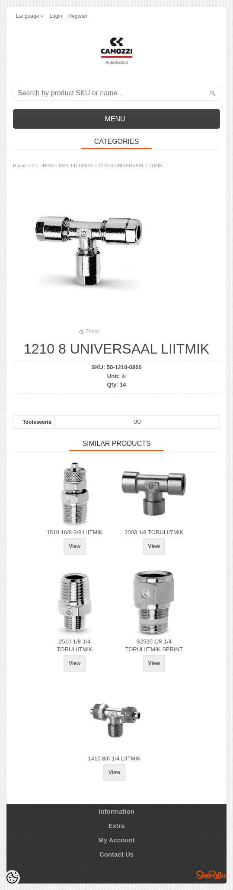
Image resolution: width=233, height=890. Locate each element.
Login (55, 16)
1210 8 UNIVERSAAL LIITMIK (131, 165)
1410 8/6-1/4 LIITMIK (114, 758)
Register (78, 16)
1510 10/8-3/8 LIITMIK (74, 532)
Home (19, 165)
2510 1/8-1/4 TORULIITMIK (75, 645)
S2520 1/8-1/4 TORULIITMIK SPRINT (153, 645)
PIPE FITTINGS (76, 165)
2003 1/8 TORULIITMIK (153, 532)
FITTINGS (42, 165)
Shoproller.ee (211, 875)
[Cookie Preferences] (12, 878)
